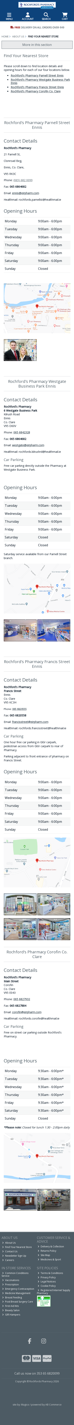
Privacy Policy (47, 1277)
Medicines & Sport (49, 1259)
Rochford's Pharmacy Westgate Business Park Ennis (40, 81)
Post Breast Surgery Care (17, 1301)
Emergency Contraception (18, 1288)
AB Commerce (53, 1404)
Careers (8, 1260)
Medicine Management (16, 1293)
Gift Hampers (11, 1314)
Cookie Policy (47, 1286)
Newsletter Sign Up (14, 1255)
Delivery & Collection (51, 1246)
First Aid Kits (10, 1306)
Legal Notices (47, 1281)
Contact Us (9, 1251)
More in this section (37, 45)
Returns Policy (47, 1250)
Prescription (10, 1284)
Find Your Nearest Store (17, 1247)
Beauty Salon (11, 1310)
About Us (9, 1242)
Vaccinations (10, 1280)
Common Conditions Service (15, 1274)
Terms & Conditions (50, 1273)
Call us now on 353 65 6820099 (37, 1373)
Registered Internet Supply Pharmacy (53, 1292)
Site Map (44, 1255)
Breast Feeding (12, 1297)
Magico (25, 1404)
